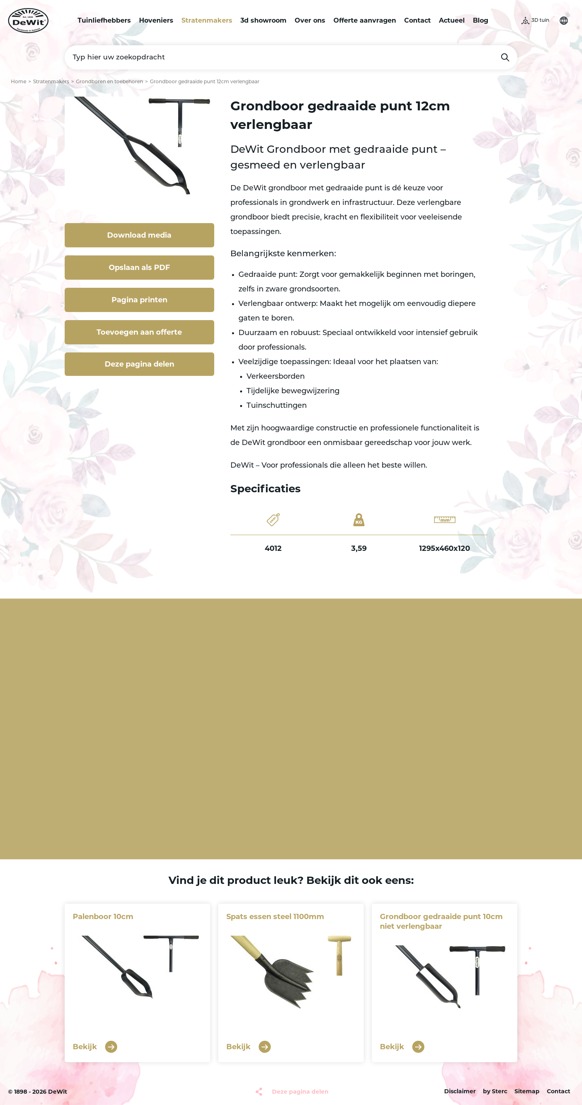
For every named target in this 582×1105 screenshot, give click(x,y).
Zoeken (505, 57)
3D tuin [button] (540, 20)
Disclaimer (460, 1091)
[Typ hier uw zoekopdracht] (291, 57)
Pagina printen (139, 299)
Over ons (310, 20)
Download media (139, 235)
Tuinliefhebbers (104, 20)
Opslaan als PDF (139, 267)
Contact (417, 20)
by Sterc (495, 1091)
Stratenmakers (206, 20)
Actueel (452, 20)
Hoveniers (156, 20)
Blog (480, 20)
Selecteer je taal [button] (564, 21)
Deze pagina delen (139, 364)
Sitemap (527, 1091)
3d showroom (263, 20)
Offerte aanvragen (364, 20)
